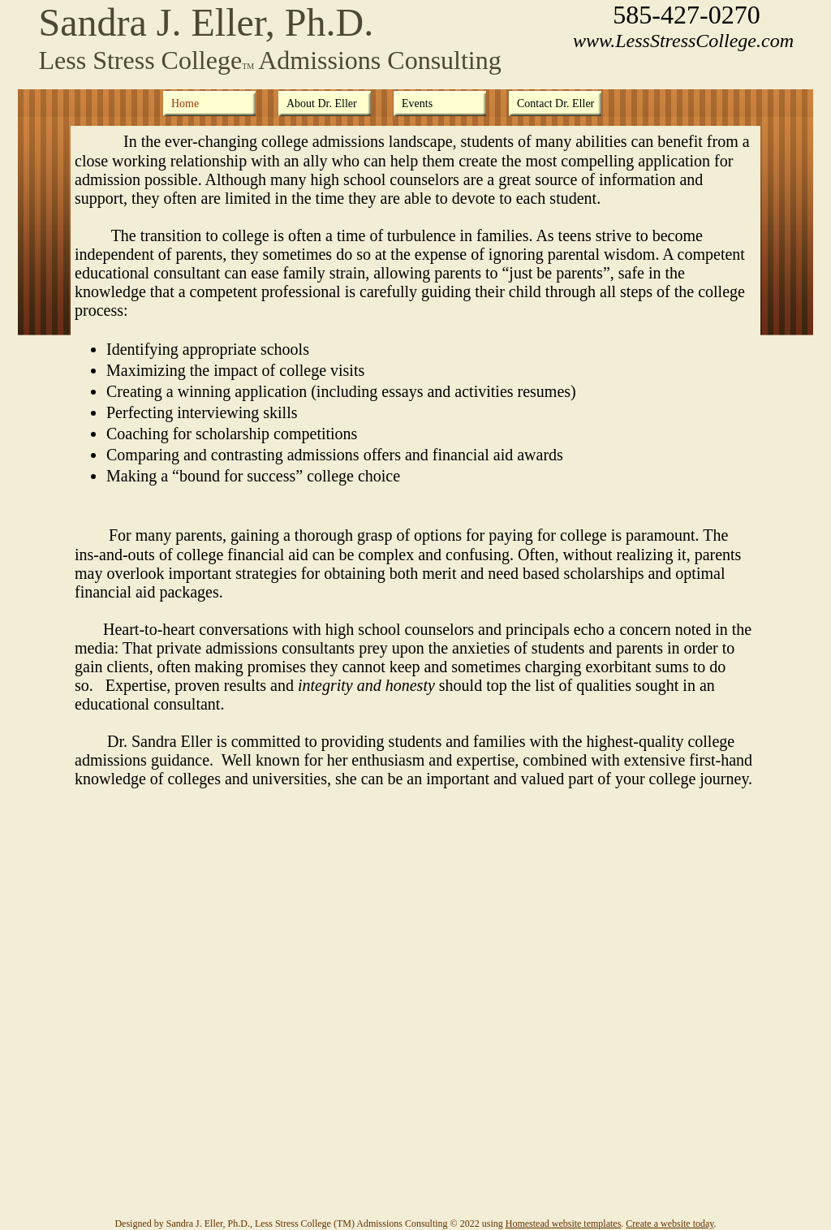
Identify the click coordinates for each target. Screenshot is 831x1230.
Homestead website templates (564, 1223)
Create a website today (669, 1223)
